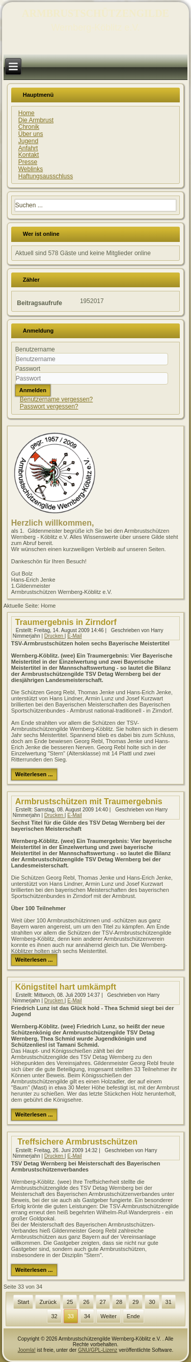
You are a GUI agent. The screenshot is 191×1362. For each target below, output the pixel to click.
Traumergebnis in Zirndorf (66, 622)
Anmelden (32, 390)
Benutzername (35, 349)
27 (103, 1302)
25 (70, 1302)
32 (54, 1316)
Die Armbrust (35, 120)
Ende (133, 1316)
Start (23, 1302)
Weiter (108, 1316)
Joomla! (27, 1350)
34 (87, 1316)
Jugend (28, 141)
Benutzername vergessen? (56, 399)
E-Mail (74, 636)
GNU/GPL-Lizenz (97, 1350)
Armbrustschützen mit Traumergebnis (88, 801)
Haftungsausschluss (45, 176)
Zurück (48, 1302)
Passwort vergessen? (49, 406)
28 (119, 1302)
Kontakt (28, 154)
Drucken (54, 636)
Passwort (27, 368)
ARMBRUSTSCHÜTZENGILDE (95, 13)
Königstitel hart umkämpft (65, 987)
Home (26, 113)
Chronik (28, 126)
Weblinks (30, 169)
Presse (27, 162)
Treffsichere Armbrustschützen (76, 1141)
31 (169, 1302)
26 (86, 1302)
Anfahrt (28, 148)
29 (135, 1302)
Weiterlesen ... (34, 774)
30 (152, 1302)
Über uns (30, 134)
